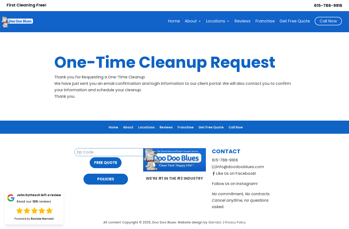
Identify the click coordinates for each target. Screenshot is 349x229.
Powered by (34, 219)
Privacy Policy (235, 222)
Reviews (243, 22)
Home (174, 22)
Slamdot (214, 222)
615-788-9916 (328, 5)
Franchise (265, 22)
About (191, 22)
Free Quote (105, 162)
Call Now (328, 21)
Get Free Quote (295, 22)
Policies (105, 179)
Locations (215, 22)
